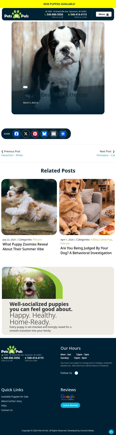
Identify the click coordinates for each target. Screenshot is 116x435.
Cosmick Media (87, 430)
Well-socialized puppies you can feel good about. (41, 306)
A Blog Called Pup (101, 239)
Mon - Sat (66, 354)
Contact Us (7, 410)
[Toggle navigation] (104, 14)
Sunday (65, 357)
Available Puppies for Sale (14, 396)
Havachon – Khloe (12, 155)
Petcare (37, 239)
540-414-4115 (77, 15)
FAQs (4, 405)
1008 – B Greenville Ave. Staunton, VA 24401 (66, 11)
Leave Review (70, 405)
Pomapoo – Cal (106, 155)
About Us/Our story (11, 401)
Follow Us (66, 373)
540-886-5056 (54, 15)
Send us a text (81, 17)
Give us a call (57, 17)
